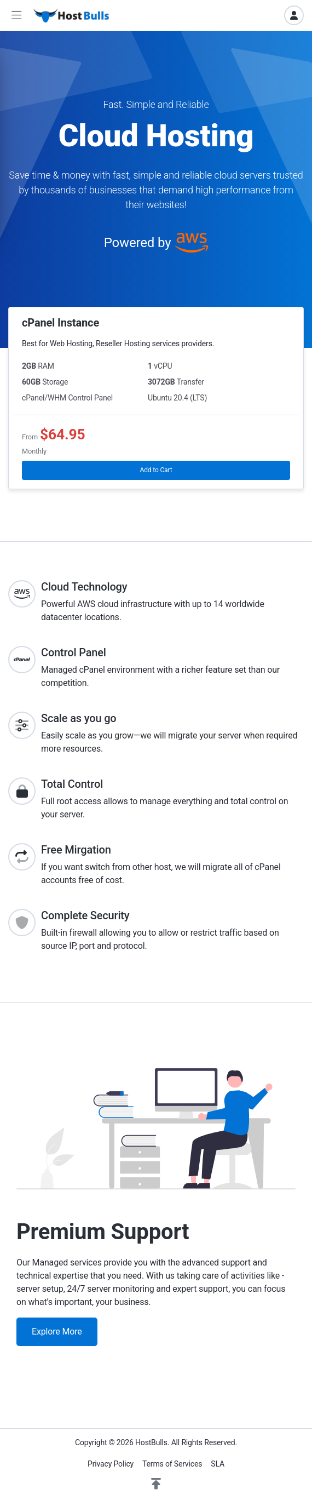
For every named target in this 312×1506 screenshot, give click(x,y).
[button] (16, 15)
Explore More (57, 1331)
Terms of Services (172, 1463)
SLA (217, 1463)
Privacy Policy (111, 1463)
